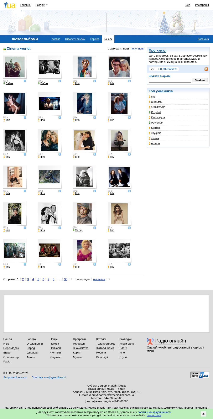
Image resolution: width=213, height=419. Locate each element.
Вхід (187, 4)
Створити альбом (75, 39)
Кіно (122, 352)
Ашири (154, 143)
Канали (108, 39)
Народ (31, 348)
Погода (54, 343)
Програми (79, 339)
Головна (25, 4)
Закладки (125, 339)
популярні (137, 48)
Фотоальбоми (105, 348)
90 (65, 279)
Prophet (155, 112)
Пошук (54, 339)
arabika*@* (157, 107)
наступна (99, 279)
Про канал (157, 50)
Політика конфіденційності (49, 377)
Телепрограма (105, 343)
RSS (6, 343)
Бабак (8, 83)
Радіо (6, 361)
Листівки (55, 352)
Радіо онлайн (170, 341)
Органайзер (11, 357)
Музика (77, 357)
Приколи (55, 348)
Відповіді (102, 357)
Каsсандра (157, 117)
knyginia (155, 133)
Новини (101, 352)
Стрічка (94, 39)
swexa (154, 138)
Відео (7, 352)
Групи (123, 357)
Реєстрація (202, 4)
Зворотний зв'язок (15, 377)
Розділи (40, 4)
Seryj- (78, 230)
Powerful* (156, 122)
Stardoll (155, 127)
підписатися (167, 69)
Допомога (203, 39)
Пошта (7, 339)
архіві (166, 76)
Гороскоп (79, 343)
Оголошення (35, 343)
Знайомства (81, 348)
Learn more (154, 415)
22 (152, 69)
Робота (31, 339)
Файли (31, 357)
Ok (203, 413)
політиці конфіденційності (154, 412)
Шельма (155, 101)
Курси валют (127, 343)
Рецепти (55, 357)
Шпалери (32, 352)
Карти (76, 352)
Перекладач (11, 348)
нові (126, 48)
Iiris (152, 96)
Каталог (101, 339)
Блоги (123, 348)
